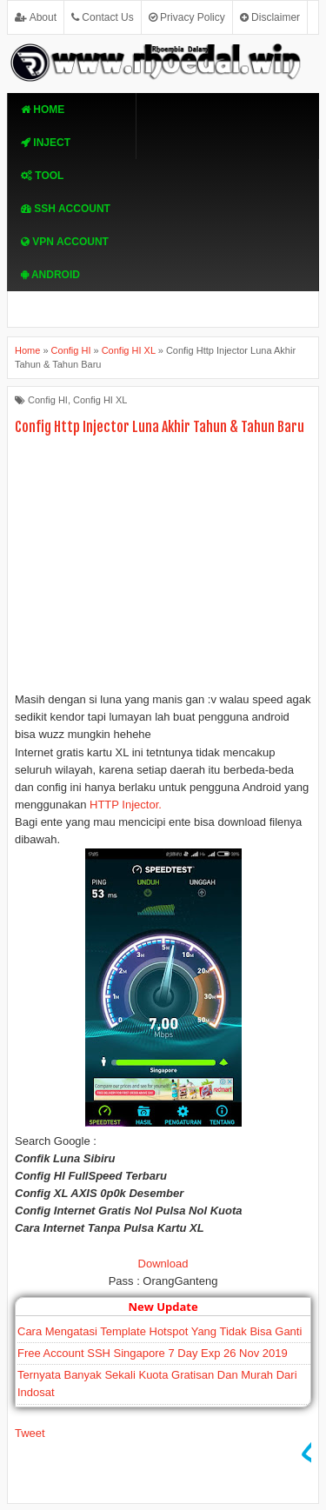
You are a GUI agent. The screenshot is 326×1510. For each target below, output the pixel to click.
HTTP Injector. (126, 804)
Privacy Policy (187, 17)
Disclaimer (270, 17)
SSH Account (65, 209)
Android (50, 275)
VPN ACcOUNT (65, 242)
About (36, 17)
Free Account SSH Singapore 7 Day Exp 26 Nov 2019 (152, 1353)
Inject (45, 142)
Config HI (48, 400)
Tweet (30, 1433)
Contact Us (102, 17)
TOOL (42, 176)
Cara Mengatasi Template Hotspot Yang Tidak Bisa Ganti (159, 1331)
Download (163, 1263)
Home (42, 109)
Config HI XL (100, 400)
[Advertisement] (163, 567)
